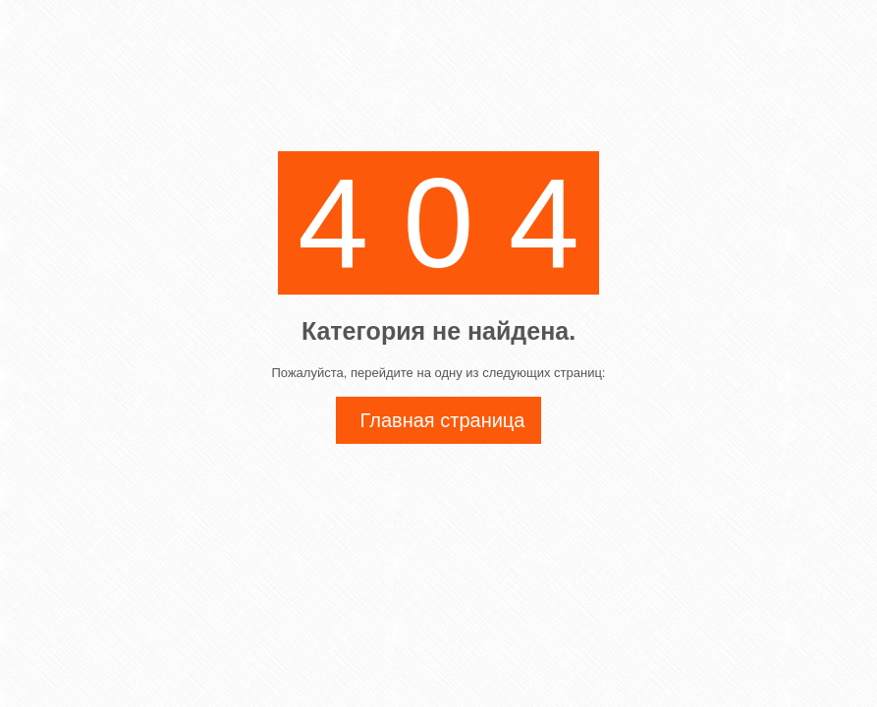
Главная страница (442, 420)
